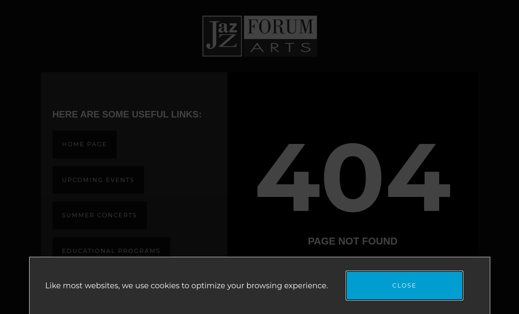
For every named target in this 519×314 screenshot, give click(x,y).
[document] (259, 157)
